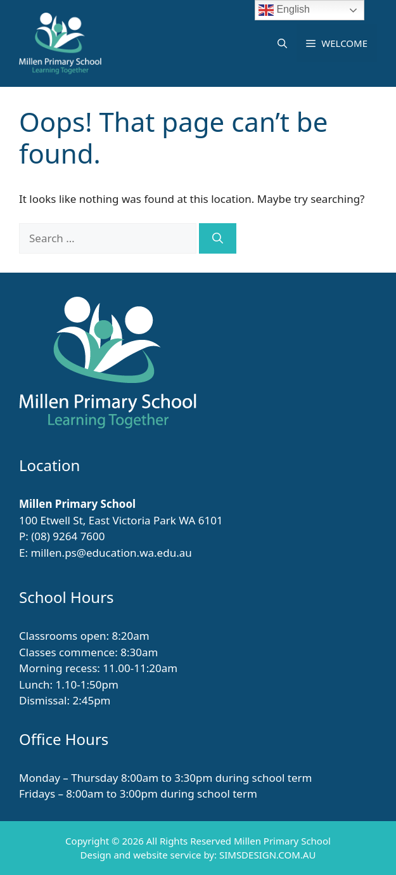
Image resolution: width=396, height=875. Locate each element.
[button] (282, 43)
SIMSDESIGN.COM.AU (267, 854)
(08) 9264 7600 (68, 536)
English (284, 10)
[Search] (217, 238)
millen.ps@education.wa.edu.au (110, 552)
